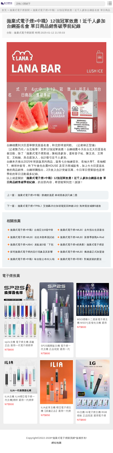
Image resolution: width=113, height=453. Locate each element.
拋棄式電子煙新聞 (20, 10)
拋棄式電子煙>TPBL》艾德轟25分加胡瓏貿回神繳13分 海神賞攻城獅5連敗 (59, 206)
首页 (4, 10)
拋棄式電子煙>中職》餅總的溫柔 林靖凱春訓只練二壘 (47, 195)
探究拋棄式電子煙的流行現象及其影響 (31, 251)
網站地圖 (56, 442)
